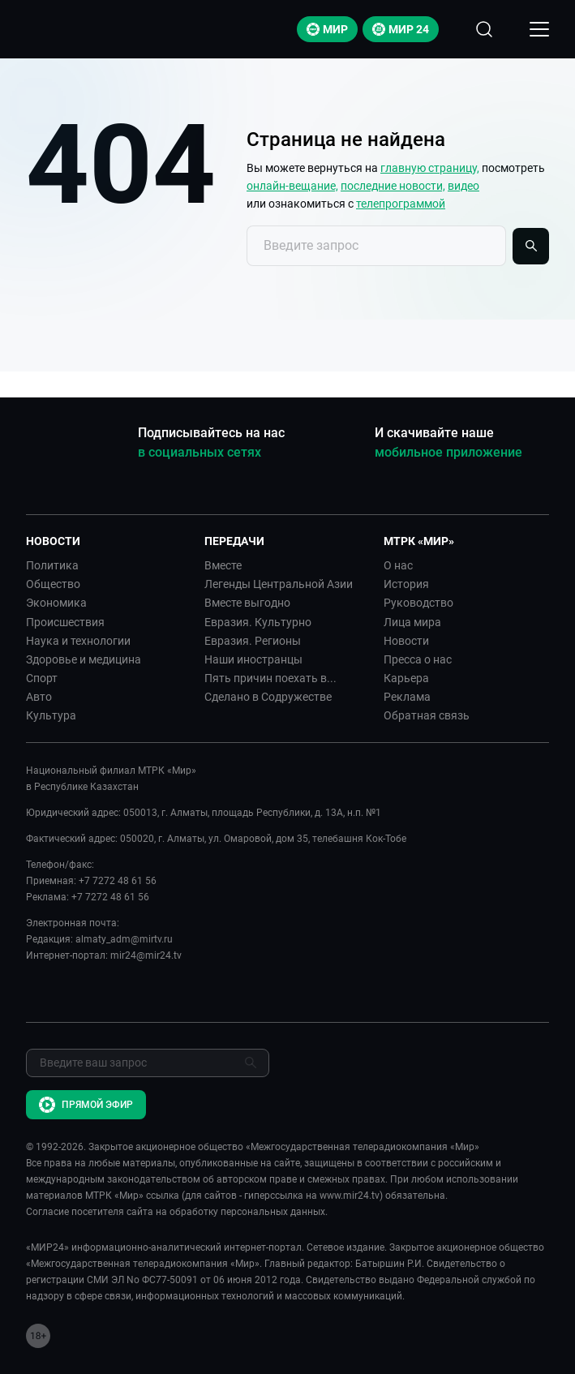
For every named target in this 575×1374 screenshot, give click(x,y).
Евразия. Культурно (257, 622)
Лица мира (412, 622)
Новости (406, 640)
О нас (398, 565)
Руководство (418, 602)
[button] (108, 541)
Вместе (223, 565)
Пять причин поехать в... (270, 678)
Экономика (56, 602)
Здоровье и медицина (83, 659)
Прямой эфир (86, 1105)
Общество (53, 584)
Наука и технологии (78, 640)
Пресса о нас (418, 659)
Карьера (406, 678)
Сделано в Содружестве (268, 696)
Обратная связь (427, 715)
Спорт (42, 678)
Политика (52, 565)
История (406, 584)
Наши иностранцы (253, 659)
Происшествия (65, 622)
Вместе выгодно (247, 602)
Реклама (407, 696)
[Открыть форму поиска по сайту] (484, 29)
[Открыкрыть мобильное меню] (539, 29)
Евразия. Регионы (252, 640)
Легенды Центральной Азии (278, 584)
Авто (39, 696)
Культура (51, 715)
